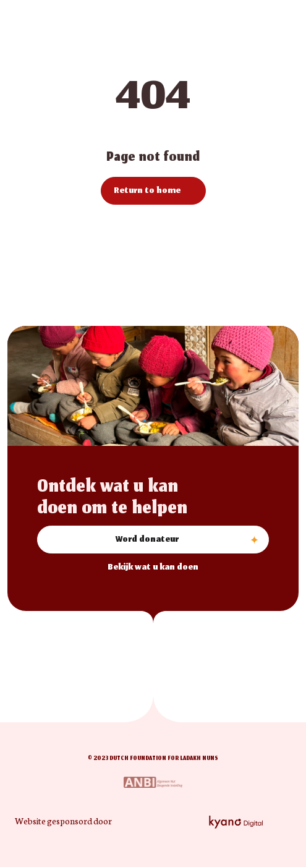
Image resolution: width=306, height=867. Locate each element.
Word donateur (147, 540)
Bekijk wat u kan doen (153, 568)
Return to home (147, 191)
